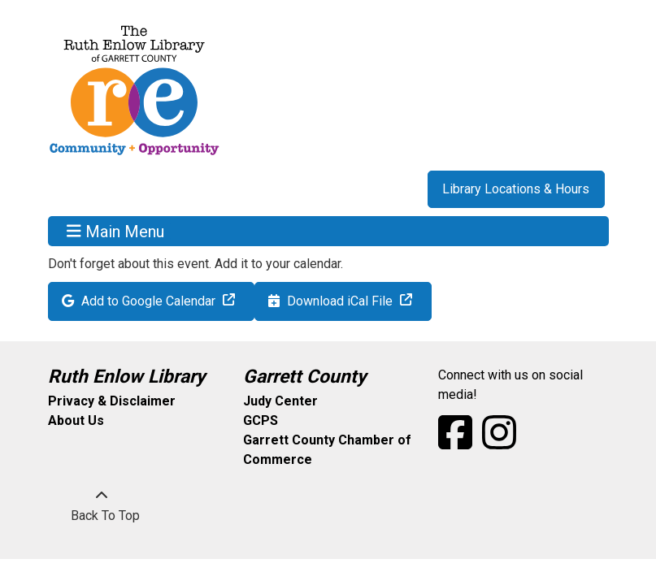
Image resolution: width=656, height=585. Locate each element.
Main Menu (115, 230)
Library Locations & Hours (515, 189)
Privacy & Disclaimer (112, 401)
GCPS (260, 420)
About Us (76, 420)
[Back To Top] (101, 506)
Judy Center (280, 401)
